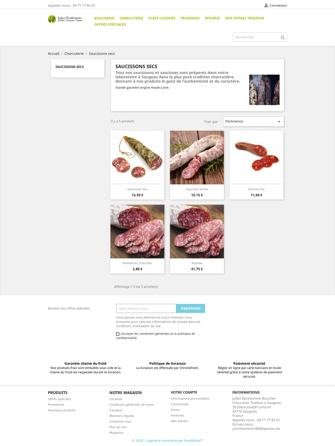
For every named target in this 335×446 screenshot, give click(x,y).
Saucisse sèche (197, 189)
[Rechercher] (260, 37)
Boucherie (104, 18)
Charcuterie (131, 18)
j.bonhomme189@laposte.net (256, 428)
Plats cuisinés (161, 18)
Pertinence (253, 121)
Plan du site (117, 427)
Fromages (190, 18)
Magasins (116, 432)
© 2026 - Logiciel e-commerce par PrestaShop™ (167, 440)
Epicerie (212, 18)
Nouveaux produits (61, 410)
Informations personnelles (190, 398)
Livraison (115, 399)
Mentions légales (121, 416)
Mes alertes (179, 421)
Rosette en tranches (137, 263)
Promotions (56, 404)
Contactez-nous (120, 421)
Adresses (177, 415)
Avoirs (175, 410)
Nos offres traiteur (244, 18)
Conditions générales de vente (131, 404)
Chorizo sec (256, 189)
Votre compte (184, 392)
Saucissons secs (69, 66)
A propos (115, 410)
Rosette (197, 263)
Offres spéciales (110, 24)
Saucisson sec (137, 189)
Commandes (180, 404)
